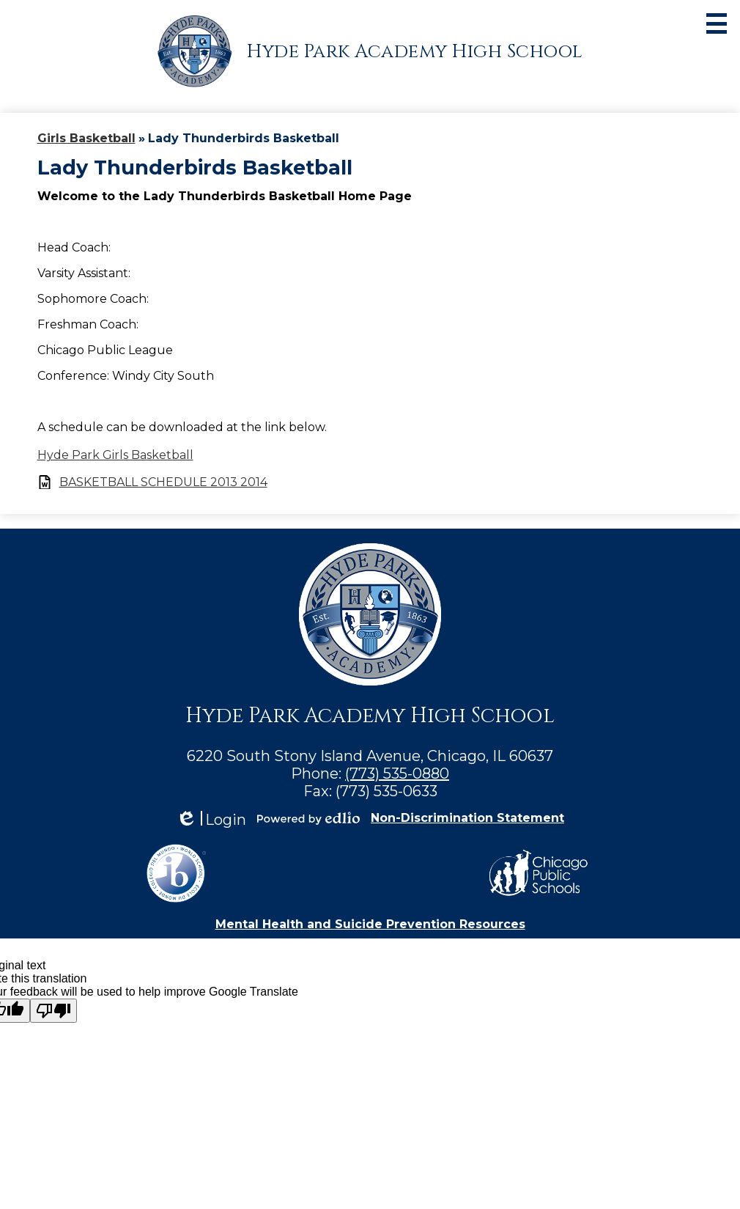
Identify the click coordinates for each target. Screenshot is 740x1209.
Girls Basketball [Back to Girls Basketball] (86, 138)
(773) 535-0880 (397, 773)
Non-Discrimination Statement (467, 818)
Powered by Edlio (308, 818)
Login (211, 820)
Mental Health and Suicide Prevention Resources (370, 924)
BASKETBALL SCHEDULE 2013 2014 (163, 482)
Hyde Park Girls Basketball (115, 455)
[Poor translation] (53, 1011)
